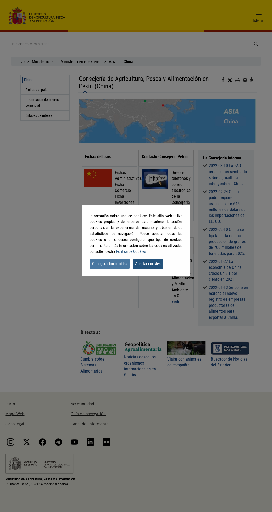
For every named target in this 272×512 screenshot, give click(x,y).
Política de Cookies (131, 251)
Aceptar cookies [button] (148, 263)
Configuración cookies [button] (109, 263)
